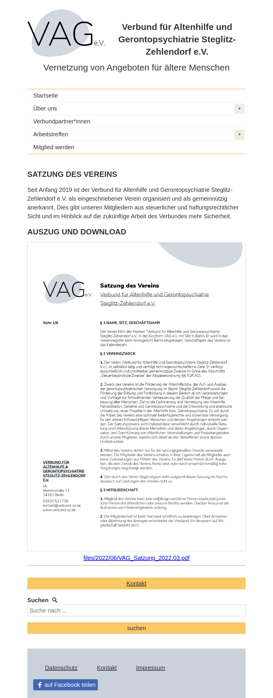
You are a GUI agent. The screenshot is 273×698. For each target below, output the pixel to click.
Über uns (138, 109)
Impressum (150, 668)
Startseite (45, 95)
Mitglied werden (53, 147)
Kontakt (137, 583)
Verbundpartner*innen (62, 121)
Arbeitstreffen (138, 135)
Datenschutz (61, 668)
